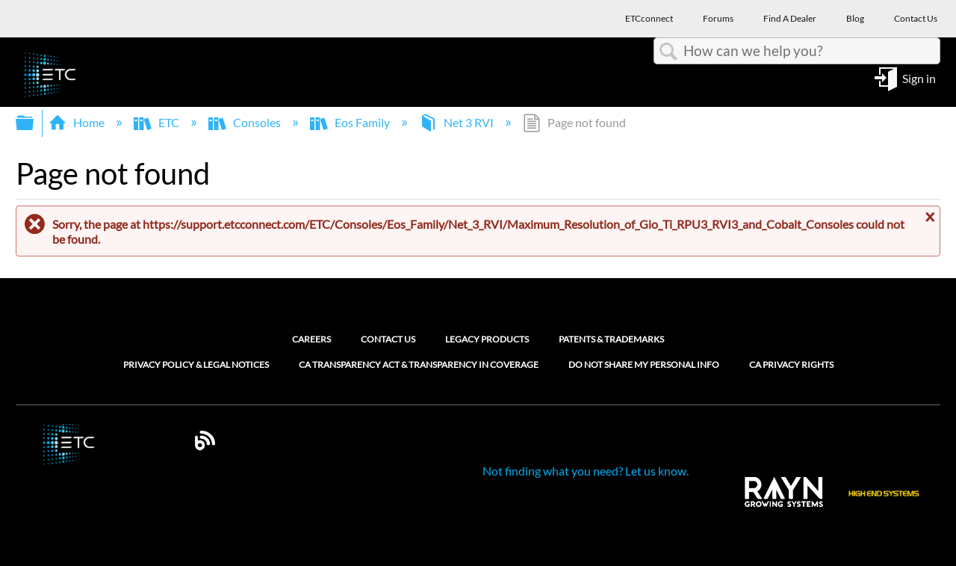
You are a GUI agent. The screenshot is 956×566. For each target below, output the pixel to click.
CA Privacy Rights (791, 365)
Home (78, 122)
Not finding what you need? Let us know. (585, 471)
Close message (928, 217)
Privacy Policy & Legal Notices (196, 365)
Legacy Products (487, 339)
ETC (157, 122)
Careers (311, 339)
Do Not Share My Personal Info (643, 365)
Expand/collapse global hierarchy (34, 123)
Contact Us (388, 339)
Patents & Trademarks (611, 339)
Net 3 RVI (457, 122)
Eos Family (351, 122)
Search (668, 51)
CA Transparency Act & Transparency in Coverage (418, 365)
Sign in (919, 77)
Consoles (245, 122)
